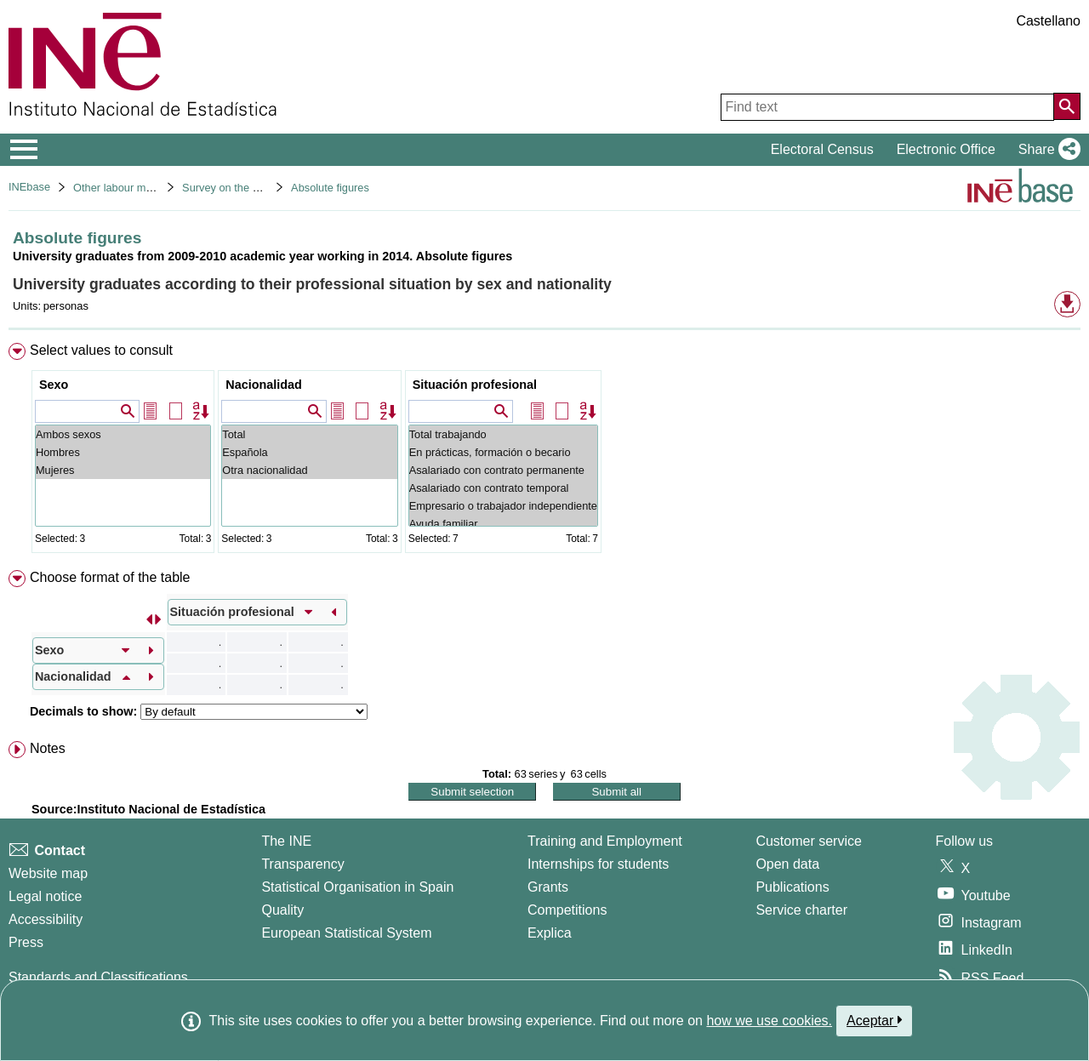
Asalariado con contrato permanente (503, 470)
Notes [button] (48, 748)
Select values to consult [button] (101, 350)
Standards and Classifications (98, 977)
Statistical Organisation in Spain (357, 887)
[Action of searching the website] (1066, 106)
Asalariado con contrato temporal (503, 488)
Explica (549, 933)
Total (309, 434)
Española (309, 452)
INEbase (29, 186)
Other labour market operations (148, 187)
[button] (1046, 149)
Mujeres (123, 470)
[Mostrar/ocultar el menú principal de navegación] (24, 149)
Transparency (302, 864)
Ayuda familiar (503, 524)
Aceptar (874, 1020)
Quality (282, 910)
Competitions (567, 910)
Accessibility (46, 919)
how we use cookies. (769, 1020)
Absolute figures (330, 187)
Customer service (808, 841)
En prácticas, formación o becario (503, 452)
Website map (48, 873)
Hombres (123, 452)
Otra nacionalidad (309, 470)
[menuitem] (544, 451)
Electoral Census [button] (822, 149)
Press (26, 942)
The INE (286, 841)
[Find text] (887, 107)
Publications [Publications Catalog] (792, 887)
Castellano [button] (1048, 21)
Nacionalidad (263, 384)
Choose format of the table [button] (110, 577)
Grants (547, 887)
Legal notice (45, 896)
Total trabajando (503, 434)
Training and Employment (604, 841)
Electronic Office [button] (946, 149)
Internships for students (598, 864)
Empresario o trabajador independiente (503, 506)
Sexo (53, 384)
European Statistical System (346, 933)
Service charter (801, 910)
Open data (787, 864)
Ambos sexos (123, 434)
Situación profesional (475, 384)
